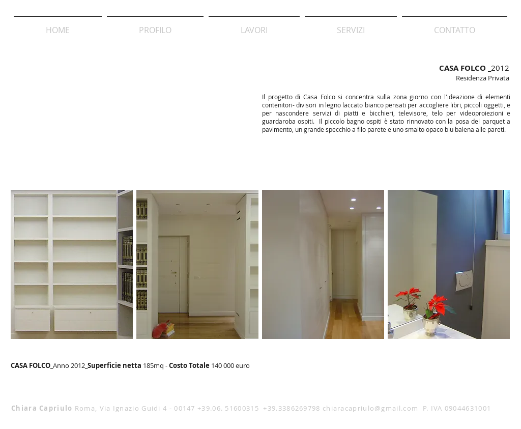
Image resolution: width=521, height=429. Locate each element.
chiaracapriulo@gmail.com (370, 408)
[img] (72, 264)
